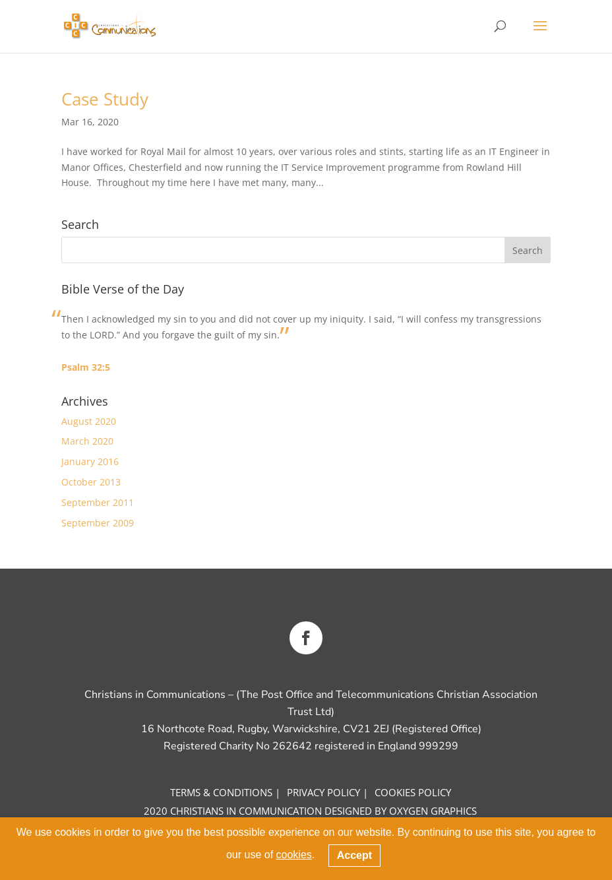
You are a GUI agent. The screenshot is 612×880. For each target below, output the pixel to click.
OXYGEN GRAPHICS (433, 810)
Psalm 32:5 (85, 367)
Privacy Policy (323, 792)
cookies (294, 854)
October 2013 (91, 482)
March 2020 (87, 441)
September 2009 (97, 523)
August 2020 (88, 421)
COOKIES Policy (413, 792)
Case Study (104, 99)
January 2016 (90, 461)
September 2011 (97, 502)
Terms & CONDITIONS (221, 792)
